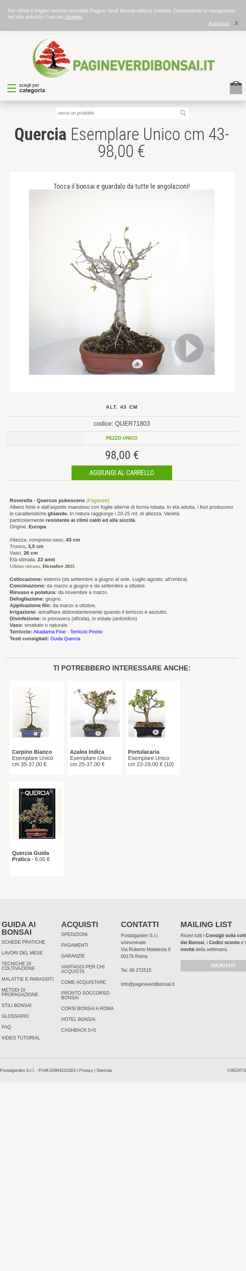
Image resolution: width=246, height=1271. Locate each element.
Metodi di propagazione (20, 992)
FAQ (6, 1027)
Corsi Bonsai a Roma (87, 1008)
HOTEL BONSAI (78, 1019)
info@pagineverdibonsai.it (147, 984)
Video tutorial (21, 1038)
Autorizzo (218, 23)
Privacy (86, 1070)
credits (236, 1070)
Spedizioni (74, 934)
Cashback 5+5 (78, 1030)
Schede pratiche (23, 942)
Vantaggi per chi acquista (82, 969)
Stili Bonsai (16, 1005)
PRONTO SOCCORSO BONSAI (85, 995)
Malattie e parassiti (27, 979)
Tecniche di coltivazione (18, 966)
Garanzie (73, 956)
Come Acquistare (83, 982)
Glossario (15, 1016)
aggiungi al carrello (121, 473)
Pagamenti (74, 945)
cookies (73, 17)
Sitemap (104, 1070)
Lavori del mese (22, 953)
